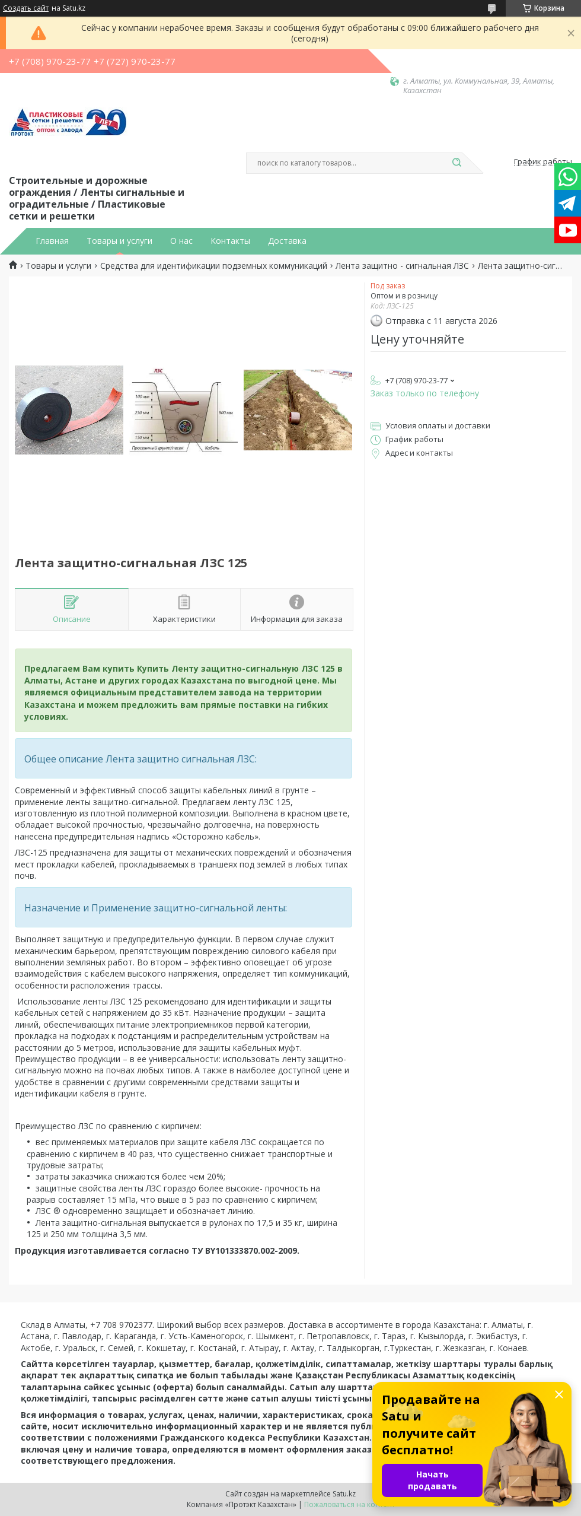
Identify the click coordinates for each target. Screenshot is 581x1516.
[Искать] (456, 163)
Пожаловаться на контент (349, 1504)
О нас (181, 241)
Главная (52, 241)
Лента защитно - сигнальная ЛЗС (402, 265)
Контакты (230, 241)
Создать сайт (26, 8)
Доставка (287, 241)
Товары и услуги (119, 241)
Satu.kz (344, 1494)
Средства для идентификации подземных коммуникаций (213, 265)
